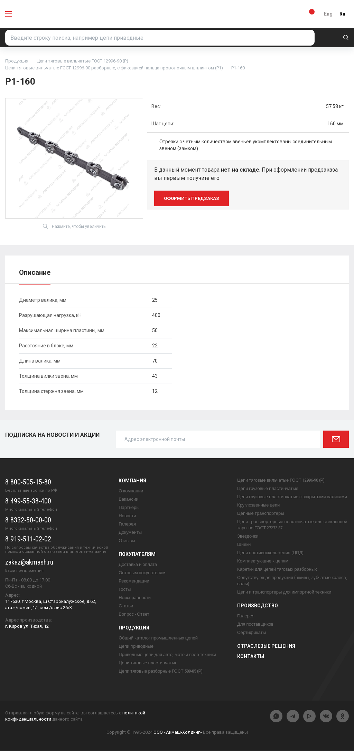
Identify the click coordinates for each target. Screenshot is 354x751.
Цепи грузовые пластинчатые (267, 488)
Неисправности (135, 597)
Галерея (127, 524)
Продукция (16, 61)
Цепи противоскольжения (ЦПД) (270, 553)
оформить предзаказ (191, 198)
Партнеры (129, 507)
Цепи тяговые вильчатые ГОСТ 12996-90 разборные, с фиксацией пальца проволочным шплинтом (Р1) (114, 67)
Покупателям (137, 554)
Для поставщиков (255, 624)
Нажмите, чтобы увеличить (74, 226)
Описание (34, 273)
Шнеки (244, 544)
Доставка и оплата (138, 564)
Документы (130, 532)
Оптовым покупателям (142, 573)
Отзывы (127, 540)
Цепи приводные (136, 646)
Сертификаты (251, 632)
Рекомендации (134, 581)
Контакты (250, 656)
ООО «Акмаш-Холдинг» (177, 732)
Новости (127, 516)
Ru (342, 14)
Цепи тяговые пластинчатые (148, 663)
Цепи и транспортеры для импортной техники (284, 592)
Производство (257, 606)
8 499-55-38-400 (28, 501)
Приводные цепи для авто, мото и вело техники (167, 654)
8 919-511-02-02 (28, 539)
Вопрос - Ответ (134, 614)
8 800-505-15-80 (28, 482)
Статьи (126, 606)
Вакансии (128, 499)
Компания (132, 481)
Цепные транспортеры (260, 513)
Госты (125, 589)
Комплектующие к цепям (262, 561)
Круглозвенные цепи (258, 505)
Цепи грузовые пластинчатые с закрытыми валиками (292, 497)
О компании (131, 491)
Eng (328, 14)
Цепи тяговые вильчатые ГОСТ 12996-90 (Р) (82, 61)
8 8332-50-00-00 (28, 520)
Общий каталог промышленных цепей (158, 638)
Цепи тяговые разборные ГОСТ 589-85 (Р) (161, 671)
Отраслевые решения (266, 646)
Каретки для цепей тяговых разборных (277, 569)
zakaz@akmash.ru (29, 562)
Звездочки (247, 536)
